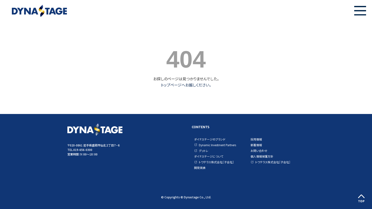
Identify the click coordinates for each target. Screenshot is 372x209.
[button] (360, 10)
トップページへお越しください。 (186, 85)
